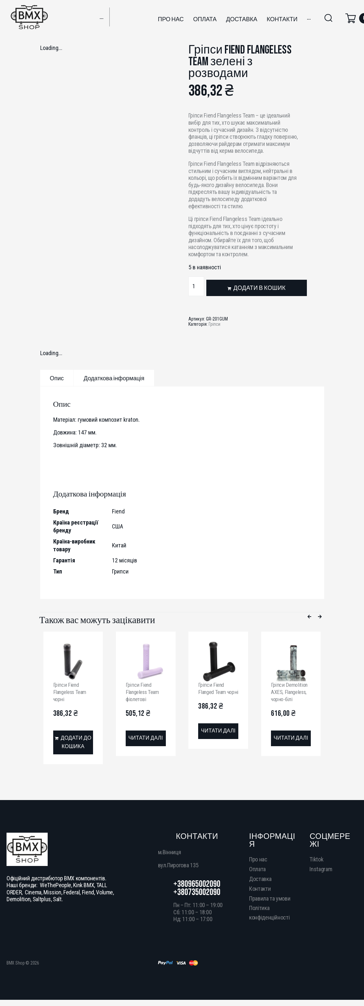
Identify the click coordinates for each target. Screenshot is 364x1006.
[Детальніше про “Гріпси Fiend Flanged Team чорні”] (218, 738)
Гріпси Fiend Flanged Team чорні (213, 691)
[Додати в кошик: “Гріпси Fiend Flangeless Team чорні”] (73, 743)
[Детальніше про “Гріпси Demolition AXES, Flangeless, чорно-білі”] (291, 738)
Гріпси (214, 324)
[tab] (57, 378)
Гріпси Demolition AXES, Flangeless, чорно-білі (290, 691)
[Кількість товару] (196, 286)
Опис (57, 378)
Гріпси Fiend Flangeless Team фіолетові (144, 691)
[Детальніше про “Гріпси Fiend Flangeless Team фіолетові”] (146, 738)
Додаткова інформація (114, 378)
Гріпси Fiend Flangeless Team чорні (72, 691)
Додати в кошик (259, 288)
